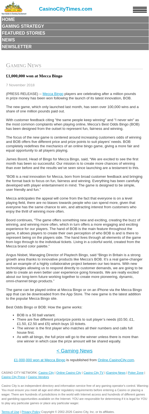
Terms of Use (10, 411)
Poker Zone (136, 372)
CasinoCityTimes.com (65, 9)
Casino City (46, 372)
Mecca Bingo (53, 94)
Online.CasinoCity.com (116, 360)
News (8, 40)
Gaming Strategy (23, 26)
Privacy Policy (31, 411)
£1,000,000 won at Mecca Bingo (39, 360)
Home (8, 19)
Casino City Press (13, 377)
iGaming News (116, 372)
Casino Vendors (38, 377)
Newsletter (17, 46)
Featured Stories (23, 33)
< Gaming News (74, 351)
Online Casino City (68, 372)
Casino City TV (93, 372)
